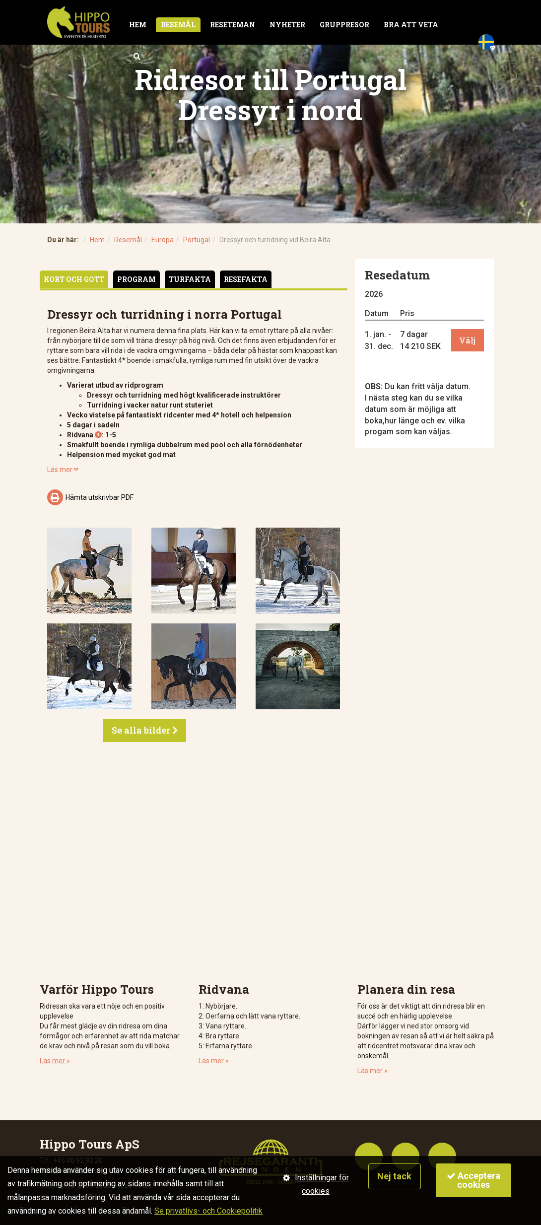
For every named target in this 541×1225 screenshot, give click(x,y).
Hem (137, 24)
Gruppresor (344, 24)
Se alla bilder (145, 730)
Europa (162, 240)
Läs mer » (214, 1061)
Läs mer (62, 470)
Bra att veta (411, 24)
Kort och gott (74, 279)
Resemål (178, 24)
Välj (467, 340)
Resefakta (246, 279)
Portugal (196, 240)
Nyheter (287, 24)
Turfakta (190, 279)
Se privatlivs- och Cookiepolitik (208, 1211)
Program (136, 279)
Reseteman (232, 24)
